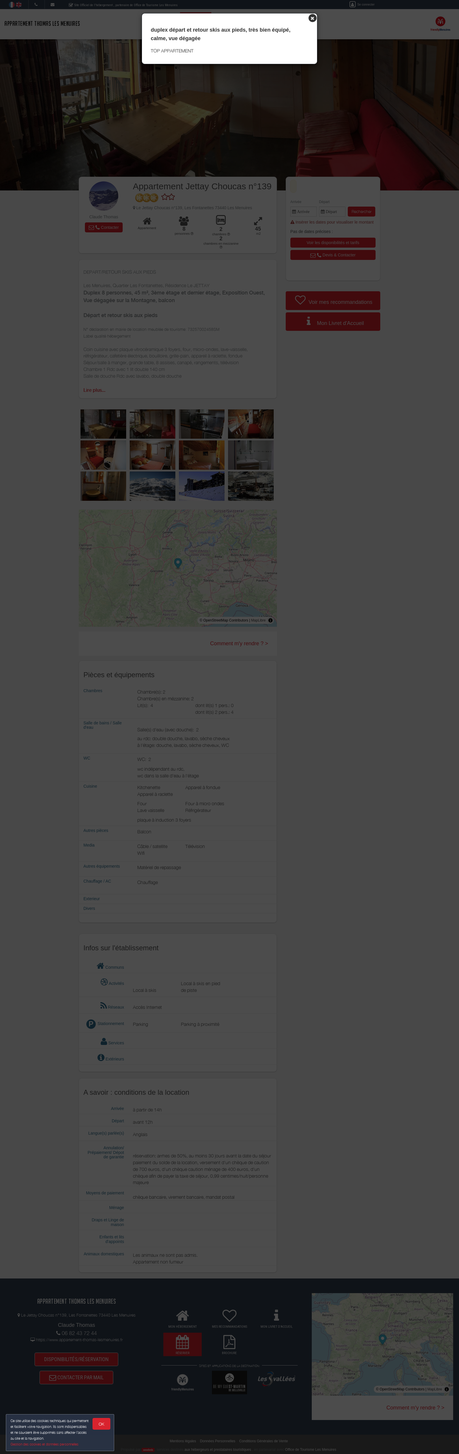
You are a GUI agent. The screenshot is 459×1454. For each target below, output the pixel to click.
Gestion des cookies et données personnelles (44, 1444)
